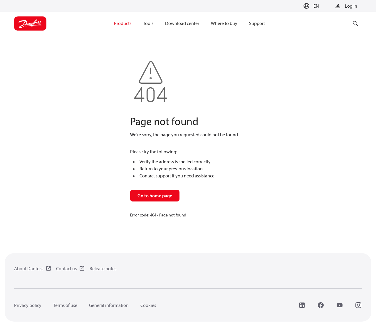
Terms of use (65, 305)
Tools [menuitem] (148, 23)
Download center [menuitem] (182, 23)
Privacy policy (27, 305)
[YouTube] (339, 305)
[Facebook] (320, 305)
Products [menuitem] (122, 23)
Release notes (103, 268)
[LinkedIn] (302, 305)
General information (109, 305)
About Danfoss (28, 268)
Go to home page (154, 196)
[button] (310, 6)
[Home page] (30, 23)
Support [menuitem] (257, 23)
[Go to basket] (292, 6)
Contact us (66, 268)
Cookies (148, 305)
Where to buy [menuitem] (224, 23)
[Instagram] (358, 305)
